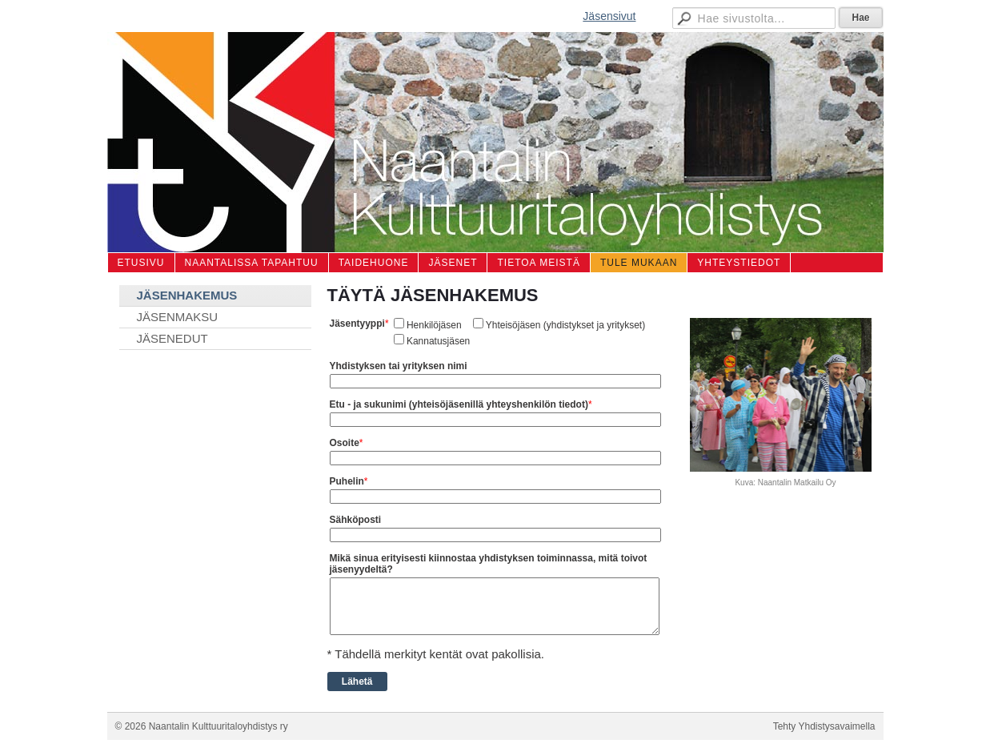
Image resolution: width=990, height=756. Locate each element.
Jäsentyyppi (357, 323)
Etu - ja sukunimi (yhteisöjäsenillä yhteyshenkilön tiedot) (459, 404)
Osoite (344, 442)
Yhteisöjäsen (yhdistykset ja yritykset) (565, 325)
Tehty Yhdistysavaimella (824, 726)
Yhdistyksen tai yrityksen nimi (398, 366)
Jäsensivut (609, 16)
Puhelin (347, 481)
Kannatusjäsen (438, 341)
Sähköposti (356, 519)
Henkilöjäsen (434, 325)
